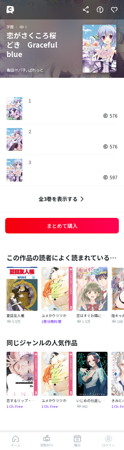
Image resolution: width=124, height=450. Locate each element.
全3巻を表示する (62, 199)
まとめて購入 (62, 226)
